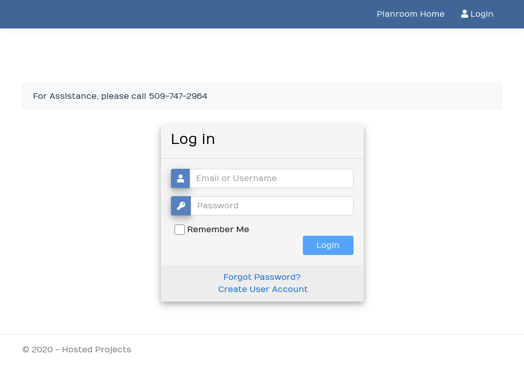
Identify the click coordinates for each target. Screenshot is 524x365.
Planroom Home (410, 14)
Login (477, 14)
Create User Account (263, 289)
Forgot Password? (261, 277)
